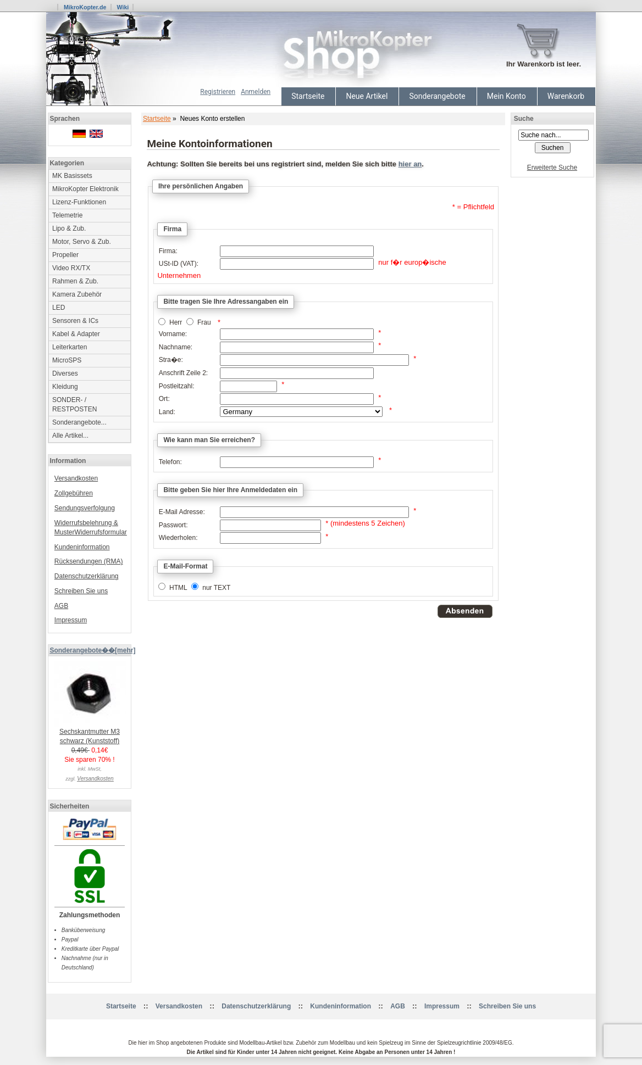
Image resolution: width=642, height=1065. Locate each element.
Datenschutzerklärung (86, 576)
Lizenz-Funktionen (79, 202)
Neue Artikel (367, 96)
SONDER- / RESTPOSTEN (74, 404)
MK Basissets (72, 176)
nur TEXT (216, 588)
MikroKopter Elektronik (85, 189)
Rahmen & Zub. (75, 281)
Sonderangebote (437, 96)
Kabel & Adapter (76, 334)
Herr (175, 323)
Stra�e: (171, 360)
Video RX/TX (71, 268)
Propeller (65, 255)
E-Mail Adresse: (182, 512)
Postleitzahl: (177, 386)
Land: (167, 412)
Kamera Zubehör (77, 294)
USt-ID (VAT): (178, 263)
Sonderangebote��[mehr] (92, 650)
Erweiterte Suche (552, 167)
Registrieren (217, 92)
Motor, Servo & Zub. (81, 242)
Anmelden (255, 92)
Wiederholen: (178, 538)
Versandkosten (76, 478)
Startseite (307, 96)
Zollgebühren (73, 493)
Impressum (70, 620)
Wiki (123, 7)
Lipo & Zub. (69, 228)
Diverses (65, 373)
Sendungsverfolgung (84, 508)
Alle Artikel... (70, 435)
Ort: (164, 399)
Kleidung (65, 387)
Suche (524, 118)
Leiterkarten (69, 347)
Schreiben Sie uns (81, 591)
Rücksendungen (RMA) (88, 561)
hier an (410, 164)
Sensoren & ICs (75, 321)
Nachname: (175, 347)
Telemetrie (67, 215)
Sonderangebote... (79, 422)
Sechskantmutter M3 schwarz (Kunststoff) (90, 733)
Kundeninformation (82, 547)
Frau (204, 323)
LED (58, 307)
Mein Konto (506, 96)
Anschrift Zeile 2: (183, 373)
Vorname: (173, 334)
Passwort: (173, 525)
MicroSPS (66, 360)
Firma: (168, 251)
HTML (178, 588)
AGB (61, 606)
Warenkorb (565, 96)
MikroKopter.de (85, 7)
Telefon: (170, 462)
